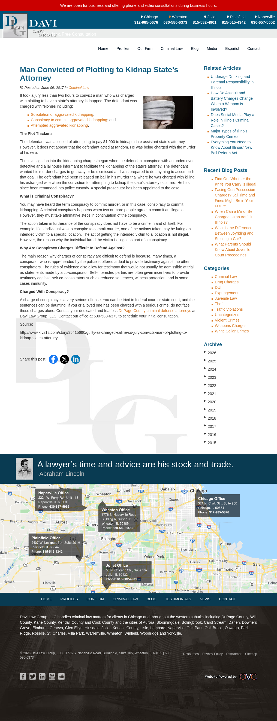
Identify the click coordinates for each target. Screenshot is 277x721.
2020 (210, 401)
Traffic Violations (229, 309)
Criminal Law (172, 48)
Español (232, 48)
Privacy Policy (212, 654)
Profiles (122, 48)
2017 (210, 426)
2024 (210, 368)
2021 (210, 393)
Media (212, 48)
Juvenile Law (226, 298)
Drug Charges (227, 282)
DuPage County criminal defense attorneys (155, 310)
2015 (210, 442)
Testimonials (178, 599)
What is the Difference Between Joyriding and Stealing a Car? (234, 233)
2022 (210, 385)
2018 (210, 418)
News (205, 599)
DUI (218, 287)
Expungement (226, 293)
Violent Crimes (227, 320)
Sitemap (251, 654)
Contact (253, 48)
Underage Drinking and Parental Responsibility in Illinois (232, 82)
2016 (210, 434)
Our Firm (144, 48)
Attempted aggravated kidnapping (59, 125)
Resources (191, 654)
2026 (210, 352)
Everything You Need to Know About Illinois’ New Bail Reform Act (231, 147)
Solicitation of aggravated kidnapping (62, 114)
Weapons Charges (230, 325)
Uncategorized (227, 315)
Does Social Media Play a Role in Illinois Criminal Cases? (232, 120)
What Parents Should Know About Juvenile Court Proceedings (233, 249)
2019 (210, 409)
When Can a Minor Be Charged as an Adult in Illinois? (234, 217)
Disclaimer (234, 654)
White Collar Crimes (232, 331)
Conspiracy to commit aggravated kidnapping (69, 120)
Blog (194, 48)
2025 (210, 360)
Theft (219, 304)
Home (103, 48)
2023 (210, 377)
